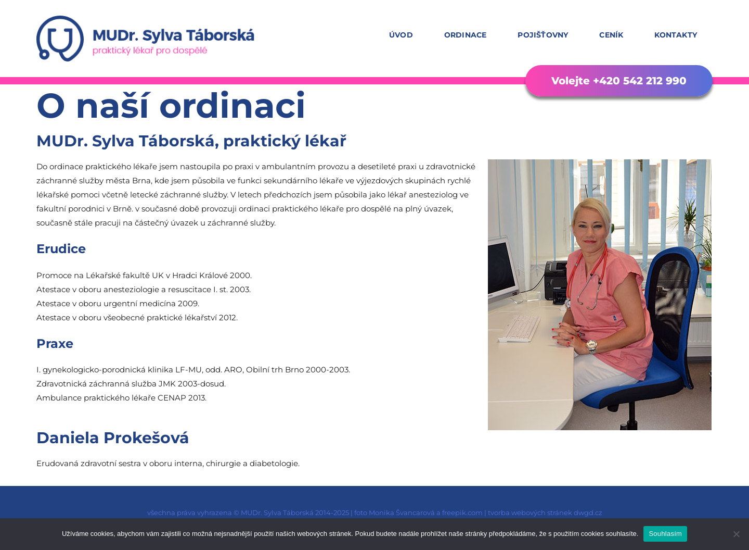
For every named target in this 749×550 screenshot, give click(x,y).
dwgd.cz (588, 512)
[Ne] (736, 534)
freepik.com (462, 512)
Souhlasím (665, 534)
